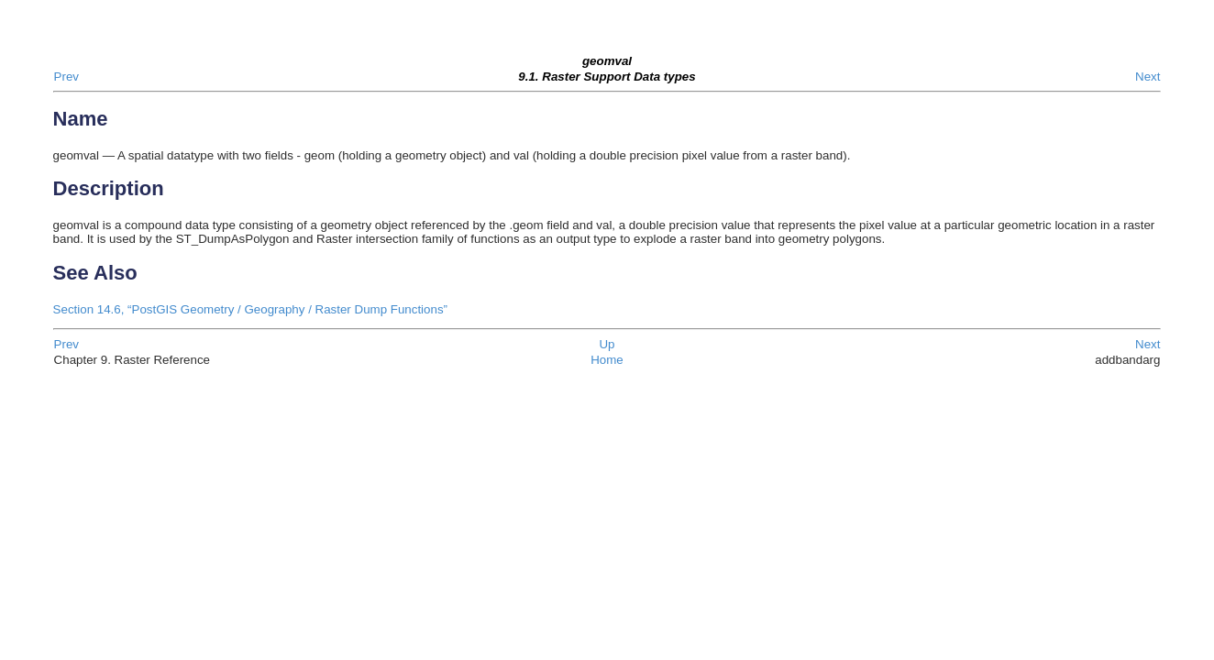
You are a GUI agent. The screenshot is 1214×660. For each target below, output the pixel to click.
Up (606, 344)
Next (1147, 76)
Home (607, 360)
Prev (66, 76)
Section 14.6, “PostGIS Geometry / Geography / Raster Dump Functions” (250, 309)
